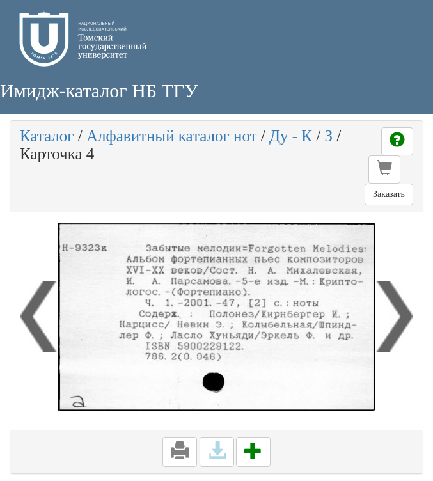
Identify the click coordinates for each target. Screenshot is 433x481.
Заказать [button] (389, 194)
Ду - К (290, 136)
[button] (384, 169)
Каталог (47, 136)
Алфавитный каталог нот (171, 136)
